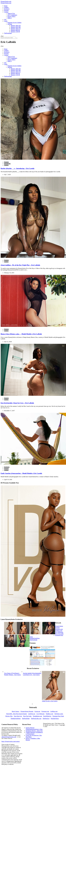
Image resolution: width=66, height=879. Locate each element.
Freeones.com (59, 629)
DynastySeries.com (6, 1)
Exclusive (6, 467)
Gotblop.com (58, 630)
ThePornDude (33, 640)
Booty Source (15, 711)
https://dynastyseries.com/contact (11, 741)
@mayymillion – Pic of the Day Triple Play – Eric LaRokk (20, 265)
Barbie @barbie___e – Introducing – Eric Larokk (17, 168)
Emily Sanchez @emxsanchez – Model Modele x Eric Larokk (21, 473)
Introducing (7, 163)
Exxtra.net (37, 711)
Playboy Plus (9, 716)
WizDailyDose (55, 718)
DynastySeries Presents (59, 626)
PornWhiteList (47, 716)
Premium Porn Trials (58, 716)
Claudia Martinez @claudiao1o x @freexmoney (34, 733)
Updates (6, 165)
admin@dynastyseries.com (9, 737)
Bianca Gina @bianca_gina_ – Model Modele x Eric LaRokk (21, 334)
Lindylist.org (31, 713)
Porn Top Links (59, 633)
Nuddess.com (49, 713)
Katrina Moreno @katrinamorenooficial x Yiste (34, 728)
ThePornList (46, 718)
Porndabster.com (37, 716)
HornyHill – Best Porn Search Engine (16, 713)
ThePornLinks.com (36, 718)
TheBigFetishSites (35, 638)
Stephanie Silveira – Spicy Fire (34, 730)
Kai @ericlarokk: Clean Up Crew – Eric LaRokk (17, 403)
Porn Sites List (18, 716)
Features (6, 162)
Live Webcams (59, 632)
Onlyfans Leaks (58, 713)
